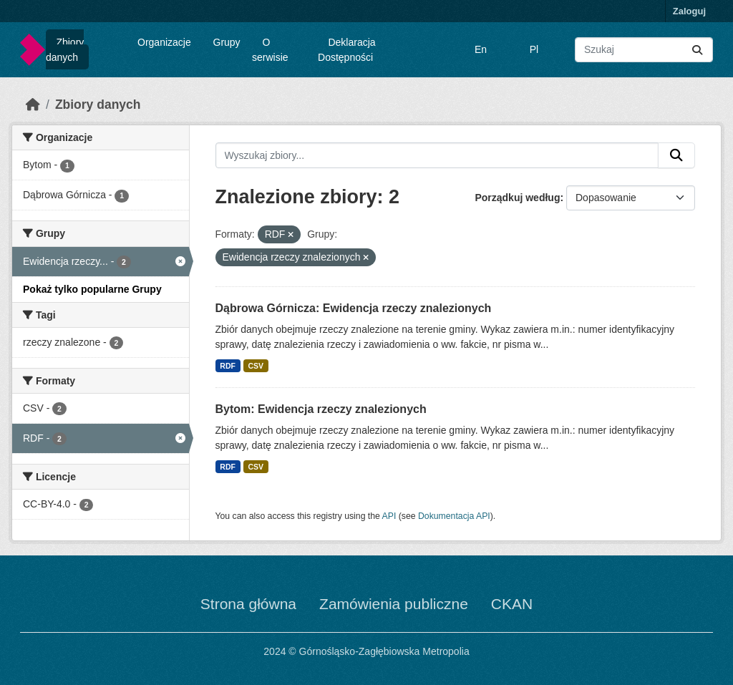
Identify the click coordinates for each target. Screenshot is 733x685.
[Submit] (697, 49)
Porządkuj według (517, 197)
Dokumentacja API (454, 516)
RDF (228, 365)
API (389, 516)
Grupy (227, 42)
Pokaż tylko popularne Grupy (92, 289)
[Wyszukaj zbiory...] (644, 49)
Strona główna (248, 604)
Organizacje (164, 42)
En (481, 49)
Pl (534, 49)
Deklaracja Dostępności (347, 50)
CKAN (512, 604)
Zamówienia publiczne (393, 604)
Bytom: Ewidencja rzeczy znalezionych (321, 409)
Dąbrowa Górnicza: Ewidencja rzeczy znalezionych (353, 308)
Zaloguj (689, 11)
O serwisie (270, 50)
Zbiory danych (65, 50)
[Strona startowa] (33, 104)
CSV (255, 365)
